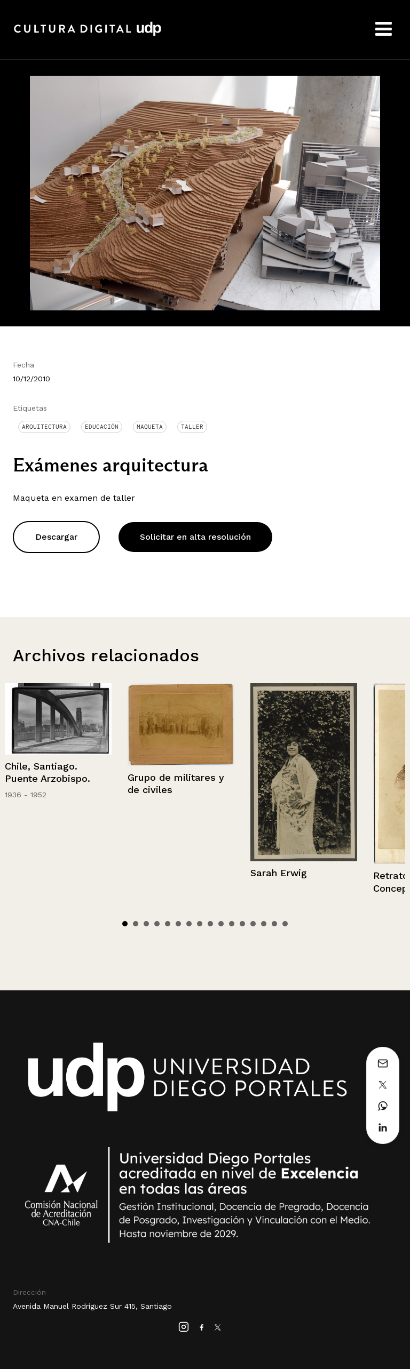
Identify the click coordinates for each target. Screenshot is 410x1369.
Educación (102, 426)
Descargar (56, 537)
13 (253, 923)
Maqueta (150, 426)
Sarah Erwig (278, 872)
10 (221, 923)
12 (242, 923)
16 (285, 923)
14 (263, 923)
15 (274, 923)
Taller (192, 426)
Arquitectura (44, 426)
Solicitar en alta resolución (195, 537)
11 (231, 923)
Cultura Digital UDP (87, 34)
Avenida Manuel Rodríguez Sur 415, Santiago (92, 1306)
